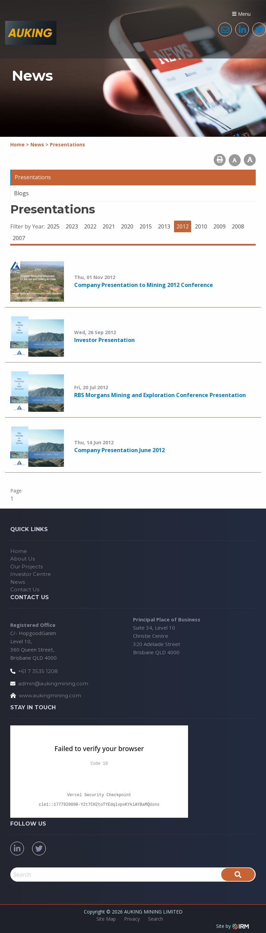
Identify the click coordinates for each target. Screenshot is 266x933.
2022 (90, 226)
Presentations (33, 177)
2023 (72, 226)
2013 (164, 226)
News (17, 582)
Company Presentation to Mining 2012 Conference (143, 285)
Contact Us (24, 589)
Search (155, 919)
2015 (145, 226)
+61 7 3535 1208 (38, 671)
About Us (22, 558)
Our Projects (26, 566)
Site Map (106, 919)
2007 (19, 238)
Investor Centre (30, 574)
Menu (241, 14)
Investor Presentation (104, 340)
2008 (238, 226)
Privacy (132, 919)
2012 (182, 226)
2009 (219, 226)
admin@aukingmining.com (53, 683)
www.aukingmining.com (50, 695)
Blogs (21, 193)
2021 (109, 226)
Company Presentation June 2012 (119, 450)
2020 (127, 226)
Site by (232, 926)
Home (18, 551)
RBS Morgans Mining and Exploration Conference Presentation (160, 395)
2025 (53, 226)
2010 (201, 226)
